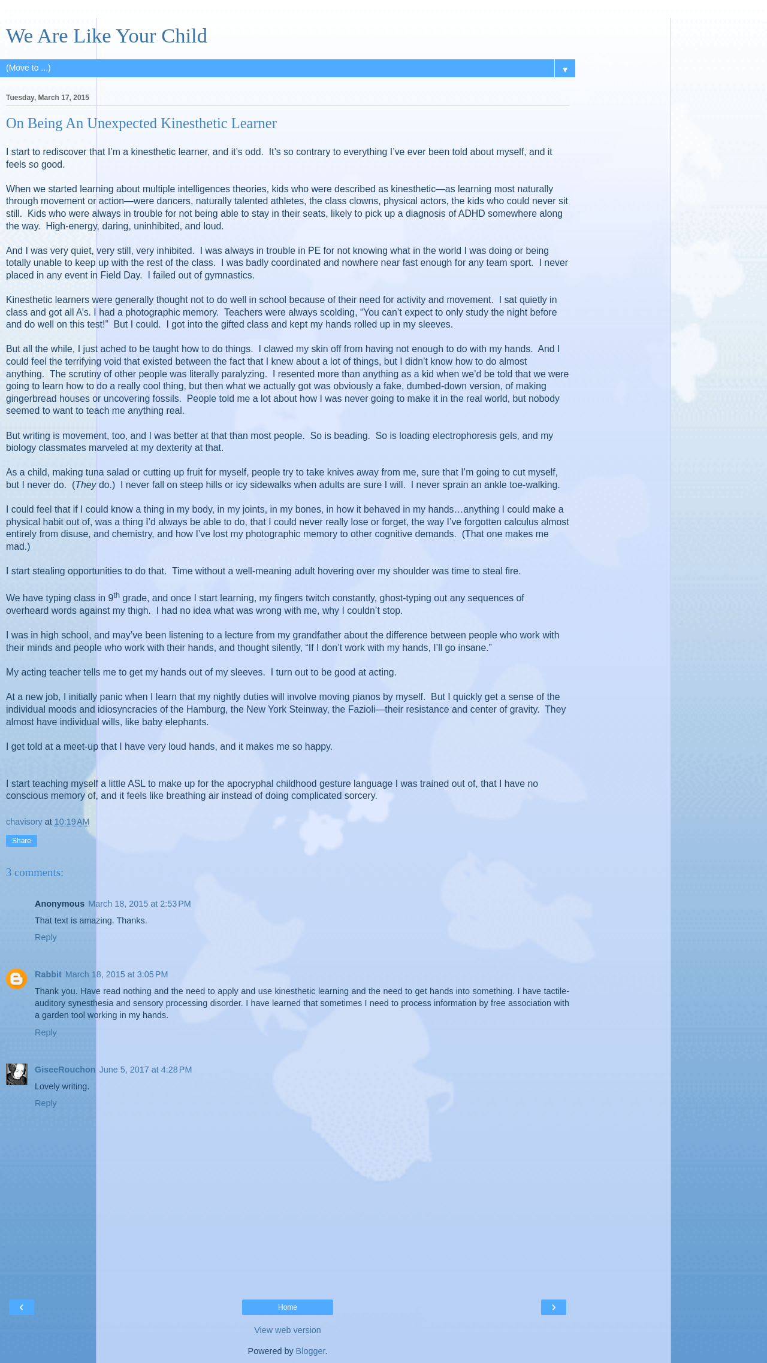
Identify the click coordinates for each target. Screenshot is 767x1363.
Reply (46, 937)
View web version (287, 1330)
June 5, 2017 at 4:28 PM (145, 1069)
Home (287, 1307)
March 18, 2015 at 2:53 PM (139, 903)
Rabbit (48, 974)
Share (21, 841)
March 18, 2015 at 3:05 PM (116, 974)
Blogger (310, 1351)
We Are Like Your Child (106, 35)
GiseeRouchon (65, 1069)
